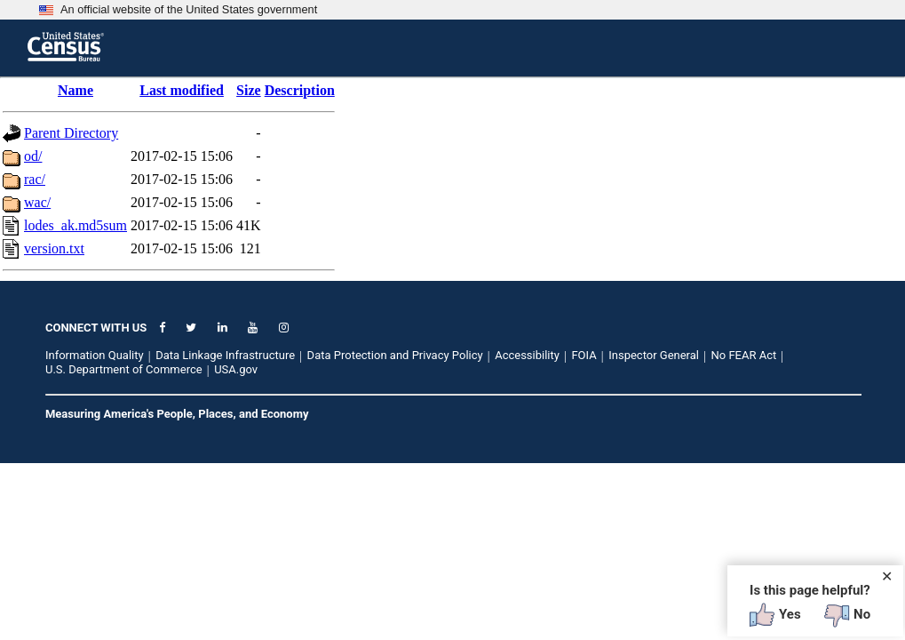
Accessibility (527, 355)
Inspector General (653, 355)
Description (300, 90)
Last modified (181, 90)
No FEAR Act (744, 355)
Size (248, 90)
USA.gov (236, 369)
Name (75, 90)
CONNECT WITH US (96, 327)
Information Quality (94, 355)
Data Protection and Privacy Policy (395, 355)
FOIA (583, 355)
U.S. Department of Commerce (123, 369)
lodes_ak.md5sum (75, 225)
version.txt (54, 248)
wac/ (37, 202)
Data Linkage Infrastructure (225, 355)
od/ (33, 156)
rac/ (34, 179)
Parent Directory (71, 132)
